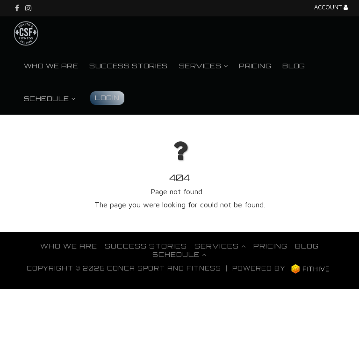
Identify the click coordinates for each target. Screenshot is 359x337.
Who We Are (51, 65)
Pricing (255, 65)
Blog (293, 65)
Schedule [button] (49, 98)
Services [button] (203, 65)
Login (107, 97)
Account (331, 8)
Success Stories (128, 65)
